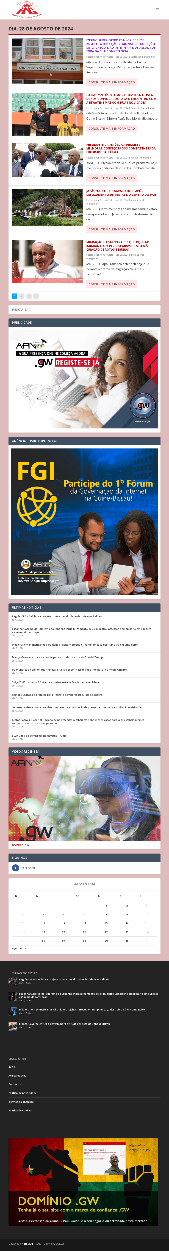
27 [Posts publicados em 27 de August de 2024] (63, 941)
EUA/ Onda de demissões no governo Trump (39, 735)
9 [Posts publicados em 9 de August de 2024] (127, 914)
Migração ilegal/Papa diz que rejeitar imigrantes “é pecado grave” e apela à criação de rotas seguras (117, 246)
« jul (14, 948)
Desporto (135, 108)
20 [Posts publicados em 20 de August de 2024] (63, 932)
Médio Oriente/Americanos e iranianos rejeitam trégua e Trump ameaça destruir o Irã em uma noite (75, 644)
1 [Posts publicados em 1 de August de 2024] (106, 905)
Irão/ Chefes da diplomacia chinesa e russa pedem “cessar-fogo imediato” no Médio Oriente (69, 669)
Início (12, 1067)
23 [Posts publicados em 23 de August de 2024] (127, 932)
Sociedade (136, 56)
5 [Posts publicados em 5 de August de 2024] (43, 914)
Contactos (15, 1084)
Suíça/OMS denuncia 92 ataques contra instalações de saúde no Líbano (56, 682)
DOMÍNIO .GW (20, 845)
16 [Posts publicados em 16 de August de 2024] (127, 923)
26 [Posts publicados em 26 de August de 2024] (43, 941)
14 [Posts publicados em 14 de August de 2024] (84, 923)
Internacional (137, 200)
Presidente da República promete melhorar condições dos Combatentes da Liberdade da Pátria (121, 148)
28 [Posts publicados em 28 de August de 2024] (84, 941)
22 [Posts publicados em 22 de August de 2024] (106, 932)
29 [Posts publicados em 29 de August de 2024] (106, 941)
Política (134, 157)
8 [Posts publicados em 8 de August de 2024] (106, 914)
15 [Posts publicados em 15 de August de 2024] (106, 923)
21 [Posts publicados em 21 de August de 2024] (84, 932)
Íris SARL (28, 1243)
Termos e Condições (21, 1101)
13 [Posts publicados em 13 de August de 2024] (63, 923)
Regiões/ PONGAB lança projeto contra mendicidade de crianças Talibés (57, 616)
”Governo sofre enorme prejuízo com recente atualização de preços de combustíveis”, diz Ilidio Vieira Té (77, 707)
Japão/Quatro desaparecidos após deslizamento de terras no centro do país (121, 193)
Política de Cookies (20, 1110)
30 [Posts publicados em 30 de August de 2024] (127, 941)
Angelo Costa (106, 56)
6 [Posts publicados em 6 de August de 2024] (63, 914)
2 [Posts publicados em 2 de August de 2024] (127, 905)
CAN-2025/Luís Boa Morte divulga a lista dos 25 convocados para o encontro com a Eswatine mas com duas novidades (121, 99)
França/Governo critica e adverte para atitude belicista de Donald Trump (57, 657)
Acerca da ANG (18, 1075)
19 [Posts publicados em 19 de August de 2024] (43, 932)
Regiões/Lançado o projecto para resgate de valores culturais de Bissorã (57, 694)
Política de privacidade (23, 1093)
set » (23, 948)
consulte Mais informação (111, 82)
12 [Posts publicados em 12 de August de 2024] (43, 923)
